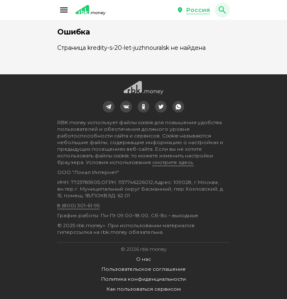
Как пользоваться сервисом (144, 289)
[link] (108, 107)
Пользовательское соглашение (144, 269)
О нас (143, 259)
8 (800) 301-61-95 (78, 205)
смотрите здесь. (173, 162)
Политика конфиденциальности (143, 279)
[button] (64, 10)
